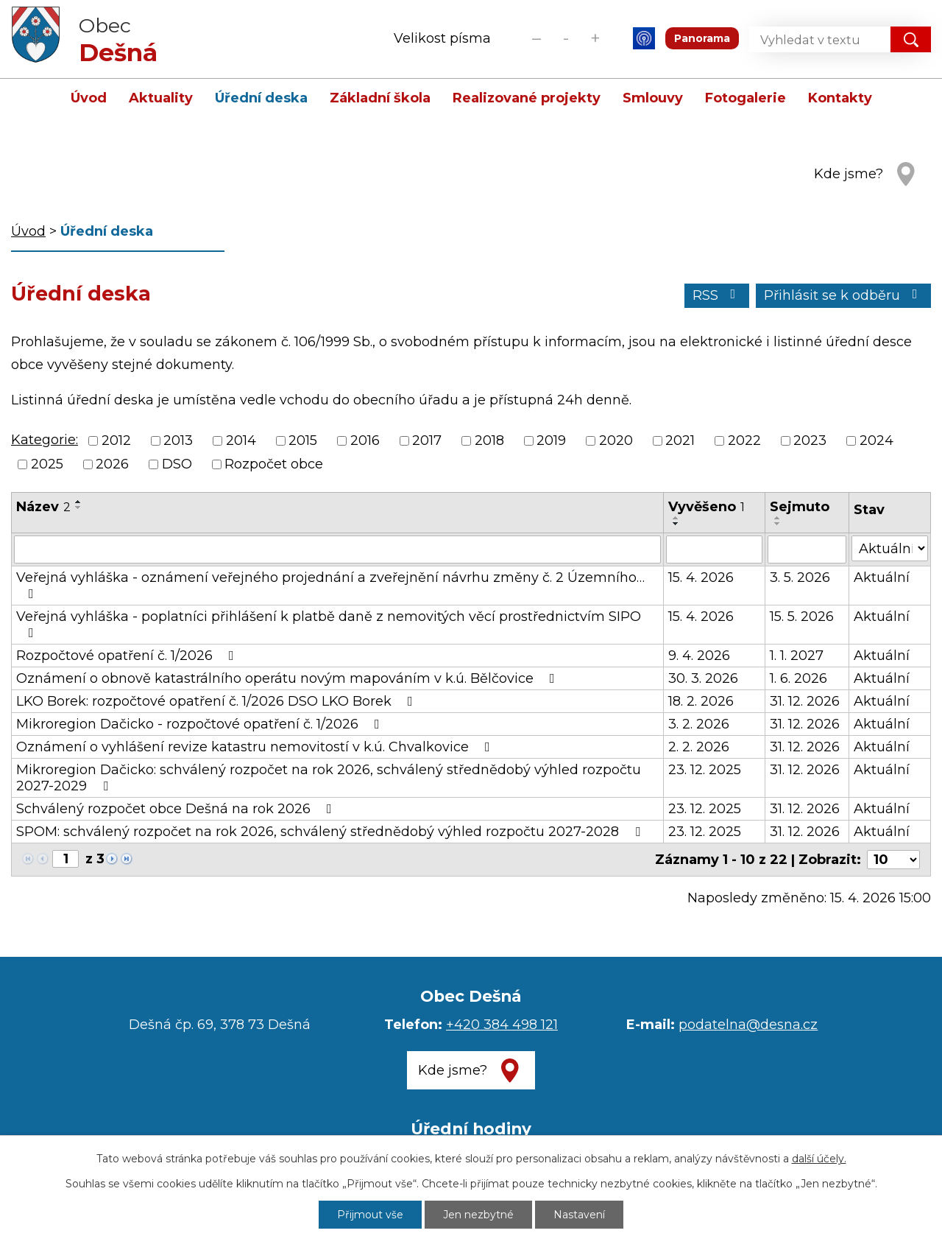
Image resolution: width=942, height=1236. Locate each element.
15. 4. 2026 (701, 577)
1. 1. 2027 (797, 655)
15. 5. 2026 (802, 616)
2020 (616, 440)
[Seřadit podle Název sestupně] (79, 507)
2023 (809, 440)
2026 (112, 464)
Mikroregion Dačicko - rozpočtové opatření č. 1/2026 (201, 724)
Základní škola (380, 98)
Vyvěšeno (706, 507)
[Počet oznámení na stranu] (893, 859)
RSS (717, 295)
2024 (876, 440)
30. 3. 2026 (703, 678)
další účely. (819, 1158)
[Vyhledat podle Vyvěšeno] (714, 549)
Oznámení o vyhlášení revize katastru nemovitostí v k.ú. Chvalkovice (256, 747)
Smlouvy (653, 98)
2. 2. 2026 (698, 747)
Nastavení (579, 1214)
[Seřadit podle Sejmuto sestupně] (778, 524)
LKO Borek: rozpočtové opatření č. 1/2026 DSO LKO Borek (217, 701)
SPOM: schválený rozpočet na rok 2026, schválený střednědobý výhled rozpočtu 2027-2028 (331, 832)
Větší (595, 38)
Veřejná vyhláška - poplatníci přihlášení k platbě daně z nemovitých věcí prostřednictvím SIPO (328, 623)
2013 (178, 440)
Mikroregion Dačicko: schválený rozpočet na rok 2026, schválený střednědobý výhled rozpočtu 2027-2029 (328, 778)
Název (43, 507)
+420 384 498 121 (502, 1024)
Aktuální (882, 577)
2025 (47, 464)
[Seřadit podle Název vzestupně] (79, 502)
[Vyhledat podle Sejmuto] (807, 549)
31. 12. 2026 (805, 701)
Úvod (89, 98)
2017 (427, 440)
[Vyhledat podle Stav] (889, 548)
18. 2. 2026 (701, 701)
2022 (744, 440)
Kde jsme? (848, 174)
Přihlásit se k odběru (844, 295)
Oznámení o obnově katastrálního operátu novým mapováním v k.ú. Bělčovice (288, 678)
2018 (489, 440)
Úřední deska (261, 98)
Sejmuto (799, 507)
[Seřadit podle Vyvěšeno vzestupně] (676, 518)
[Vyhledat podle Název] (337, 549)
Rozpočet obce (273, 464)
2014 (241, 440)
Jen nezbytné (478, 1214)
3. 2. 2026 (698, 724)
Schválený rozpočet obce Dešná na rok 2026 (177, 809)
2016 (365, 440)
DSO (177, 464)
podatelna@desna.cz (748, 1024)
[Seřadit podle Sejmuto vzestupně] (778, 518)
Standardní (565, 38)
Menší (536, 38)
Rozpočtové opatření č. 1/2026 (128, 655)
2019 (551, 440)
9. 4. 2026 (699, 655)
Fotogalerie (745, 98)
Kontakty (840, 98)
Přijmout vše (370, 1214)
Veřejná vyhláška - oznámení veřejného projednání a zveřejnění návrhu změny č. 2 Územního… (330, 584)
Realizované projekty (527, 98)
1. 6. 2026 (798, 678)
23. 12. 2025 (704, 770)
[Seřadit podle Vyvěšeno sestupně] (676, 524)
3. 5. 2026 (800, 577)
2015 (302, 440)
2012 (116, 440)
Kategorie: (44, 440)
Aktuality (161, 98)
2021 (680, 440)
